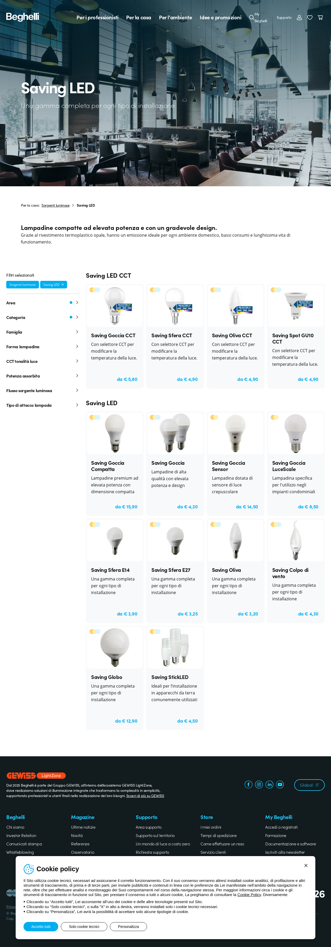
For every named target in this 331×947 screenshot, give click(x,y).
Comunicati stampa (24, 843)
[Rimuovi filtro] (62, 284)
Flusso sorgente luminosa (42, 390)
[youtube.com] (280, 785)
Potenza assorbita (42, 376)
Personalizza (128, 927)
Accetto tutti (40, 927)
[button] (309, 17)
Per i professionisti (97, 17)
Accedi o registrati (281, 827)
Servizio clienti (213, 852)
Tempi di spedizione (218, 835)
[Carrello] (321, 17)
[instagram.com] (259, 785)
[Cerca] (252, 17)
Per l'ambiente (175, 17)
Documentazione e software (290, 843)
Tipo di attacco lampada (42, 405)
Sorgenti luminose (55, 205)
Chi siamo (15, 827)
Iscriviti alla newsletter (285, 852)
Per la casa (138, 17)
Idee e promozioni (220, 17)
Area (42, 302)
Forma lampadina (42, 346)
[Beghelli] (22, 16)
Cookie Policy (249, 894)
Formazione (275, 835)
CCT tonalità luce (42, 361)
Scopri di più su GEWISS (145, 795)
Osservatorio (82, 852)
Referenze (80, 843)
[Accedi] (299, 17)
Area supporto (149, 827)
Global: (309, 785)
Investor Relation (21, 835)
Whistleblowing (20, 852)
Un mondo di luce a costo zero (163, 843)
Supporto (284, 17)
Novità (77, 835)
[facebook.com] (248, 785)
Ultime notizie (83, 827)
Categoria (42, 317)
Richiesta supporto (152, 852)
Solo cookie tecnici (84, 927)
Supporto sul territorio (155, 835)
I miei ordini (210, 827)
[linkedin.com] (269, 785)
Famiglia (42, 332)
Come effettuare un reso (222, 843)
